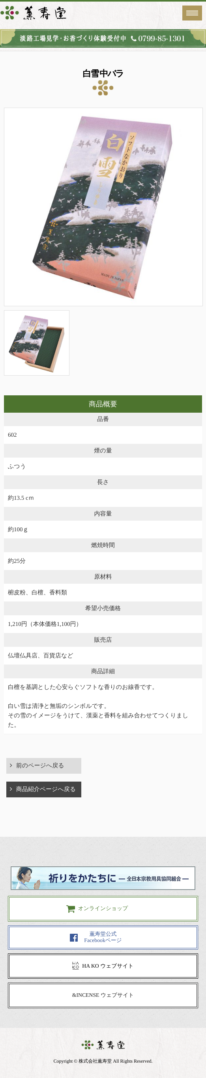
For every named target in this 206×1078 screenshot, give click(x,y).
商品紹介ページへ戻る (46, 789)
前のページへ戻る (40, 766)
